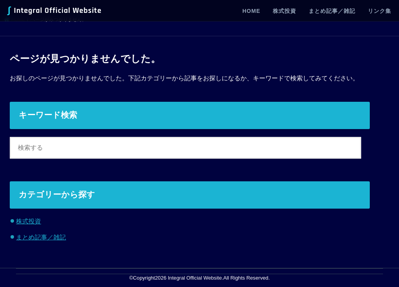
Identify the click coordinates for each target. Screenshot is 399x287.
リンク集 (379, 11)
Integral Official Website (55, 11)
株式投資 (284, 11)
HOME (251, 11)
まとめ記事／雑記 (332, 11)
